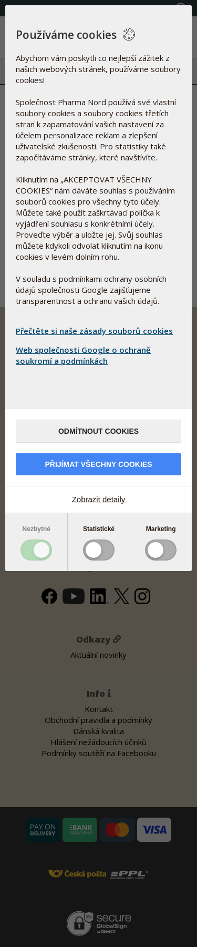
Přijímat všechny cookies (98, 464)
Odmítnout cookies (98, 431)
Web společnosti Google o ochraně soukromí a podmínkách (83, 355)
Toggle (36, 550)
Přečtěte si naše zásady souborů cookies (94, 330)
